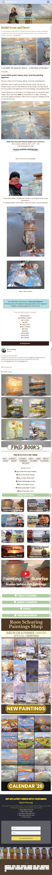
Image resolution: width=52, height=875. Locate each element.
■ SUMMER (25, 333)
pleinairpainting (5, 33)
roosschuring (19, 33)
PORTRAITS (42, 869)
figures (12, 31)
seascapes (25, 33)
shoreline (3, 35)
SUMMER (23, 460)
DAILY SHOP (35, 869)
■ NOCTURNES (25, 327)
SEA (4, 458)
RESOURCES (23, 866)
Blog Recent (25, 343)
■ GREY (25, 322)
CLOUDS (22, 458)
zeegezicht (9, 35)
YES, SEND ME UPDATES (26, 838)
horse (16, 31)
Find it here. (36, 306)
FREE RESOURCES (25, 615)
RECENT (26, 463)
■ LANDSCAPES (25, 324)
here (10, 361)
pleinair (38, 31)
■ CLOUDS (25, 320)
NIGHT (46, 458)
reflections (12, 33)
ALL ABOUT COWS (45, 866)
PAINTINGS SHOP (19, 869)
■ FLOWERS (25, 338)
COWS (5, 460)
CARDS (47, 869)
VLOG (38, 866)
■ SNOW (25, 331)
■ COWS (25, 329)
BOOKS (18, 866)
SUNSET (12, 458)
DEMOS (13, 866)
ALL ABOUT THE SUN (9, 869)
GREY (30, 458)
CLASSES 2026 (8, 866)
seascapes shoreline (42, 33)
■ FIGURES (25, 335)
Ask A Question (6, 367)
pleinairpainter (44, 31)
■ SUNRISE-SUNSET (25, 318)
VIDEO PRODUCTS (28, 869)
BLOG (34, 866)
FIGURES (33, 460)
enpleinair (7, 31)
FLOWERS (44, 460)
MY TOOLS (30, 866)
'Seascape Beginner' (36, 302)
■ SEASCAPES (25, 316)
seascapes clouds (32, 33)
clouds (3, 31)
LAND (38, 458)
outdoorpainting (22, 31)
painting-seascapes (31, 31)
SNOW (13, 460)
